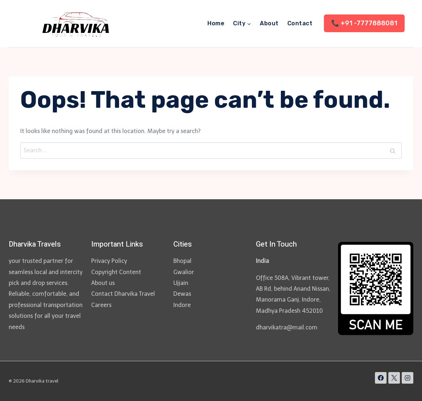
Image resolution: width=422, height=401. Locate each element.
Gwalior (183, 272)
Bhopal (182, 260)
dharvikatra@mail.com (286, 327)
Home (215, 23)
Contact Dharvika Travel (123, 293)
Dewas (182, 293)
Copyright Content (116, 272)
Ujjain (180, 283)
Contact (299, 23)
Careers (101, 305)
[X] (394, 378)
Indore (182, 305)
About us (103, 283)
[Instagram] (407, 378)
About (269, 23)
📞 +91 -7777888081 (364, 23)
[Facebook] (381, 378)
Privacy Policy (109, 260)
